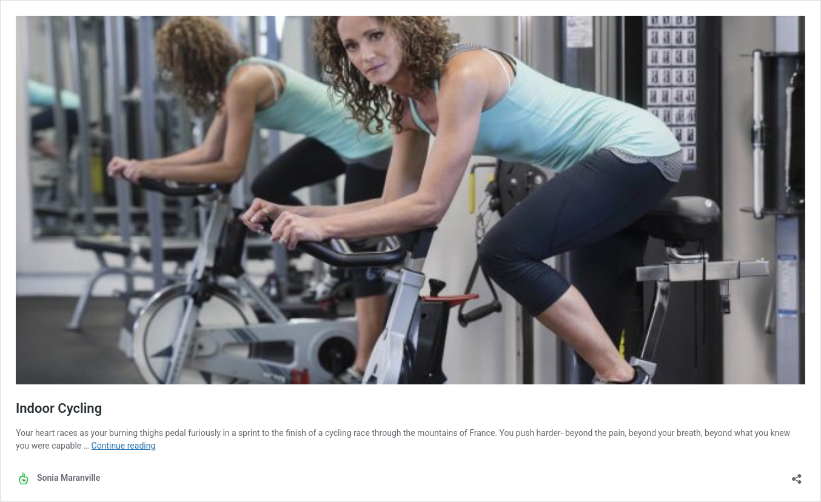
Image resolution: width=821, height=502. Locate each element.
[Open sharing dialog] (796, 475)
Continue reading (124, 445)
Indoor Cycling (59, 408)
